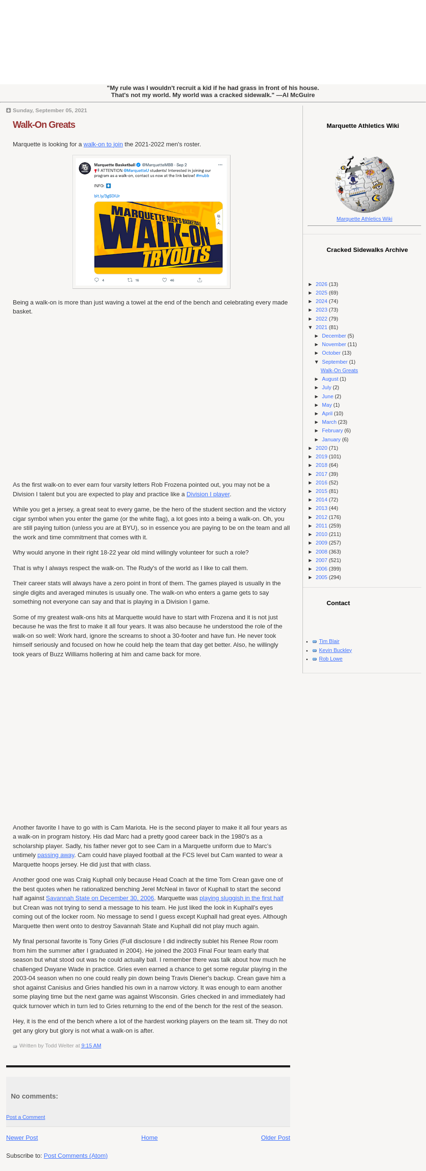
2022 (322, 319)
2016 (322, 482)
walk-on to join (103, 144)
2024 (322, 301)
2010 (322, 534)
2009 (322, 542)
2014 (322, 499)
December (334, 336)
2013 (322, 508)
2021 (322, 327)
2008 (322, 551)
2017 (322, 474)
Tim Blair (329, 641)
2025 (322, 292)
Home (150, 1137)
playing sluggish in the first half (242, 898)
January (332, 439)
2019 (322, 456)
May (327, 405)
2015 (322, 491)
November (334, 344)
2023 (322, 310)
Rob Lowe (331, 658)
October (332, 353)
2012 (322, 517)
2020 (322, 448)
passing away (55, 854)
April (328, 413)
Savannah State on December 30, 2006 (100, 898)
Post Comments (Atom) (76, 1155)
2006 (322, 569)
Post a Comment (25, 1117)
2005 (322, 577)
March (330, 422)
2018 (322, 465)
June (328, 396)
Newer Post (22, 1137)
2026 (322, 284)
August (330, 379)
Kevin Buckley (335, 650)
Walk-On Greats (44, 124)
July (327, 387)
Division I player (208, 494)
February (333, 430)
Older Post (275, 1137)
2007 (322, 560)
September (335, 362)
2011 (322, 525)
